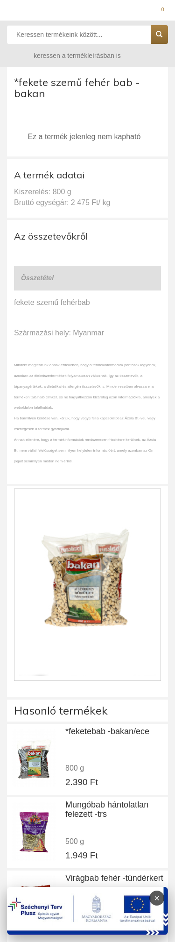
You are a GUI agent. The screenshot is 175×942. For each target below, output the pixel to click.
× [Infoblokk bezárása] (157, 898)
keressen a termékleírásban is (68, 55)
